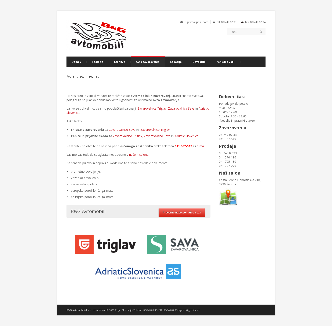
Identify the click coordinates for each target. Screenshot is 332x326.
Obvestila (199, 62)
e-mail (201, 146)
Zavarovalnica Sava (181, 108)
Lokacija (176, 62)
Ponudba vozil (225, 62)
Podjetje (97, 62)
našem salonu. (139, 155)
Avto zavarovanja (147, 62)
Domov (76, 62)
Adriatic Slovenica (186, 136)
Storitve (119, 62)
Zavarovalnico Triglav (155, 130)
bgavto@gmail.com (189, 310)
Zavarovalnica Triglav (151, 108)
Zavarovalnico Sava (122, 130)
